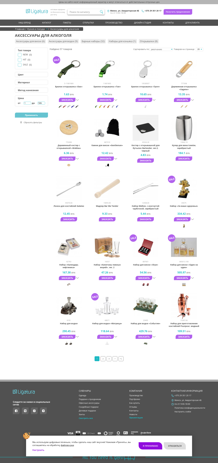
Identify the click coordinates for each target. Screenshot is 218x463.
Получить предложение (178, 11)
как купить (134, 403)
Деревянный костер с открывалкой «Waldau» (69, 146)
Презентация (136, 418)
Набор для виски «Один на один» (184, 266)
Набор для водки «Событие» (145, 323)
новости (133, 414)
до (33, 103)
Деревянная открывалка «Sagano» (184, 88)
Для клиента (192, 22)
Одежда (82, 395)
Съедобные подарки (88, 407)
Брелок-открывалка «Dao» (69, 86)
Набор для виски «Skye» (145, 264)
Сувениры (85, 391)
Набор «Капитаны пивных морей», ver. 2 (107, 266)
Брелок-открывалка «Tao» (107, 86)
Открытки (88, 22)
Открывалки (149, 41)
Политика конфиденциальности (189, 408)
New (27, 54)
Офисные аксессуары (89, 403)
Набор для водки (69, 323)
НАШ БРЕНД (25, 22)
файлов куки (67, 445)
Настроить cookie (182, 412)
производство (113, 22)
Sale (27, 64)
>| (121, 358)
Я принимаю (150, 445)
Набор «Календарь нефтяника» (68, 266)
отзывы (133, 407)
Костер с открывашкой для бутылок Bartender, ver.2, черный (146, 148)
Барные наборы (93, 41)
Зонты (82, 414)
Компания (135, 391)
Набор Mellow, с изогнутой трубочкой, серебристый (145, 207)
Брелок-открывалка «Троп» (145, 86)
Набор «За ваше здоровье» (184, 206)
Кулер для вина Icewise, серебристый (184, 146)
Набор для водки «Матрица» (107, 323)
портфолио (134, 399)
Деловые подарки (87, 411)
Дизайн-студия (142, 22)
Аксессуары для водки (63, 41)
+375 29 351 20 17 (153, 11)
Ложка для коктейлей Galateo (69, 206)
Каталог (46, 22)
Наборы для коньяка (122, 41)
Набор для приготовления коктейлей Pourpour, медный (184, 325)
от (19, 103)
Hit (26, 59)
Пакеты (67, 22)
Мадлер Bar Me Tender (107, 206)
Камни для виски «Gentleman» (107, 145)
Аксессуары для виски (30, 41)
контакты (168, 22)
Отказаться (175, 445)
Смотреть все (86, 418)
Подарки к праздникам (90, 399)
